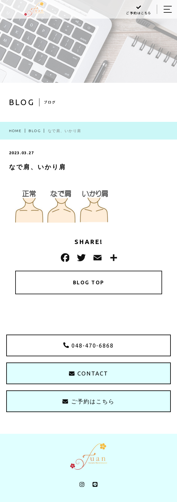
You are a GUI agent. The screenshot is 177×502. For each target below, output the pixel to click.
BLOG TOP (88, 282)
